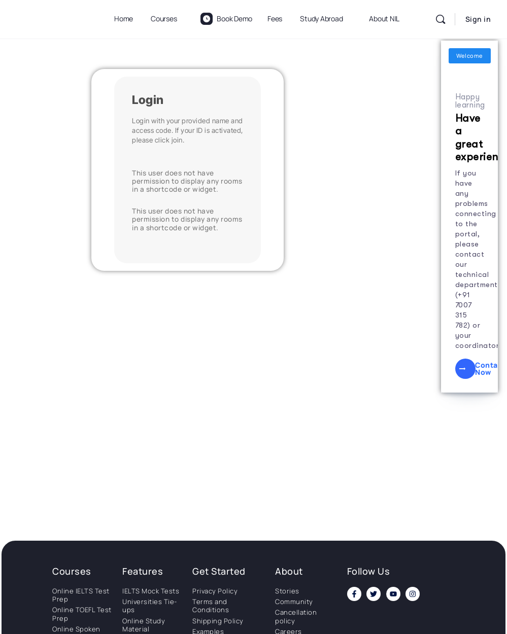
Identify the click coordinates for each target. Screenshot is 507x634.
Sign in (478, 19)
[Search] (440, 19)
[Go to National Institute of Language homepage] (50, 17)
